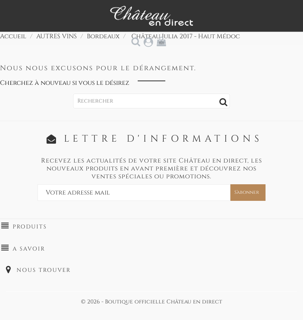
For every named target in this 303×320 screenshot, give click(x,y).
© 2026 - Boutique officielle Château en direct (151, 301)
